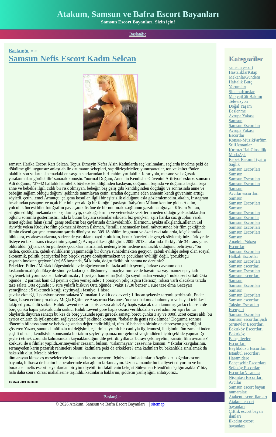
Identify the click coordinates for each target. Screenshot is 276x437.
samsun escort (241, 67)
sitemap (158, 404)
